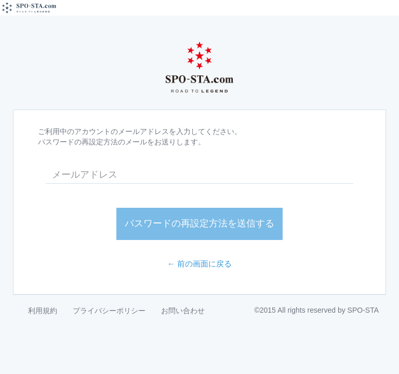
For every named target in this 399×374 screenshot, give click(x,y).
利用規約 (42, 310)
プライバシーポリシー (109, 310)
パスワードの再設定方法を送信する (199, 223)
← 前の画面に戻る (199, 263)
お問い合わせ (183, 310)
